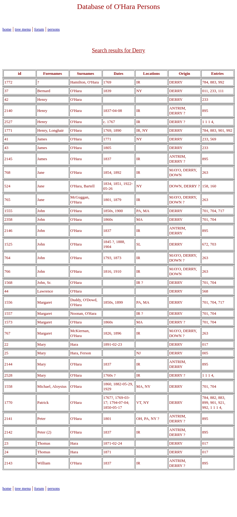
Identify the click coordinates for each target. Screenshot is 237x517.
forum (39, 29)
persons (54, 29)
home (6, 29)
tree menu (23, 29)
